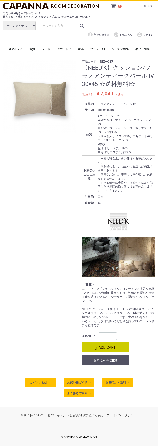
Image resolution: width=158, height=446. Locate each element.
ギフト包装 (142, 49)
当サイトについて (32, 415)
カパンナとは (38, 382)
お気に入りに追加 (105, 360)
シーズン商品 (120, 49)
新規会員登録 (98, 34)
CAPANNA (51, 5)
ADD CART (105, 348)
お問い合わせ (56, 415)
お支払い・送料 (116, 382)
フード (46, 49)
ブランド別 (97, 49)
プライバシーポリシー (121, 415)
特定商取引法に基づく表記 (85, 415)
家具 (81, 49)
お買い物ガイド (77, 382)
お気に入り (122, 34)
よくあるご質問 (77, 393)
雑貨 (32, 49)
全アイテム (15, 49)
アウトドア (64, 49)
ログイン (145, 34)
